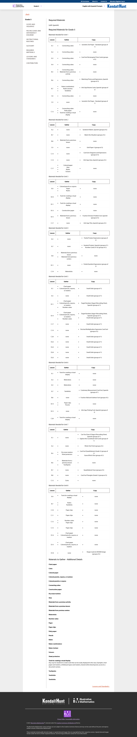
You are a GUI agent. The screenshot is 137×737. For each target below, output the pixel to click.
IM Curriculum (85, 1)
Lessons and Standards (31, 58)
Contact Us (104, 1)
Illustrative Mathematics (37, 723)
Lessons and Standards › (101, 686)
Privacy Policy (61, 719)
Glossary (30, 46)
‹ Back (27, 14)
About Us (95, 1)
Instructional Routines (32, 40)
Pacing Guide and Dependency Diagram (33, 33)
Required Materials (30, 51)
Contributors (32, 63)
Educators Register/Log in (117, 1)
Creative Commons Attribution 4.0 (66, 723)
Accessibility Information (73, 719)
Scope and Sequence (30, 25)
